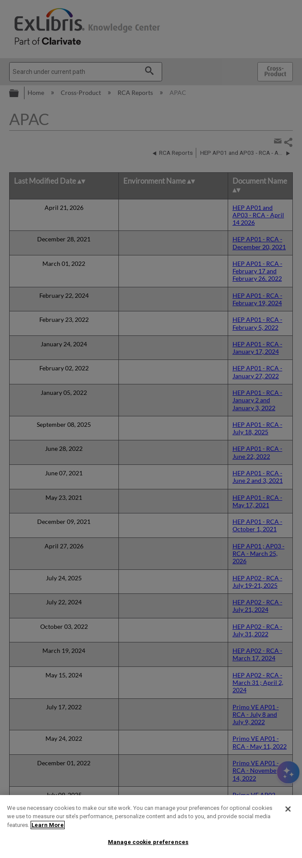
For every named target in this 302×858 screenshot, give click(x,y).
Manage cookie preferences (148, 842)
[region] (151, 826)
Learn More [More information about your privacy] (47, 825)
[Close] (288, 809)
